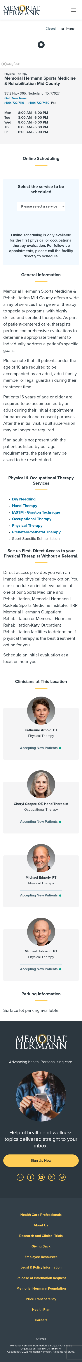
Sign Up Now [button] (41, 1160)
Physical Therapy (27, 525)
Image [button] (68, 28)
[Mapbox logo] (11, 63)
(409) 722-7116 (14, 103)
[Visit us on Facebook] (31, 1177)
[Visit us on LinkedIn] (20, 1177)
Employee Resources (41, 1257)
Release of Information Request (41, 1278)
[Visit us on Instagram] (62, 1177)
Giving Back (41, 1246)
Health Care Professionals (41, 1215)
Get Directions (15, 98)
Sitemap (41, 1338)
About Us (41, 1225)
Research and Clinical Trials (41, 1236)
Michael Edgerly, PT (41, 878)
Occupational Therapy (31, 518)
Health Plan (41, 1309)
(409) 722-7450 (39, 103)
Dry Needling (24, 499)
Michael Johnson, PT (41, 951)
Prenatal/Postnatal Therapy (36, 532)
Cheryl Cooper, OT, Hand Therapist (41, 804)
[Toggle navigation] (74, 9)
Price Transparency (41, 1299)
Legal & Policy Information (41, 1267)
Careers (41, 1320)
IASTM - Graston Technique (36, 512)
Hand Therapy (24, 505)
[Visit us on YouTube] (41, 1177)
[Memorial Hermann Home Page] (21, 9)
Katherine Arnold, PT (41, 730)
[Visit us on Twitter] (52, 1177)
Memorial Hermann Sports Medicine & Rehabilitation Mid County (40, 81)
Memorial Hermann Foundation (41, 1288)
